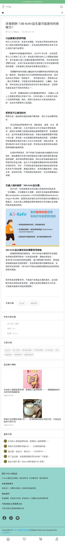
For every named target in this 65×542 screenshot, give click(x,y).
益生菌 (21, 303)
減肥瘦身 (33, 303)
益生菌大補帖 (13, 323)
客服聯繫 (5, 498)
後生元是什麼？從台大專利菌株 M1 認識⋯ (25, 461)
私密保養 (49, 350)
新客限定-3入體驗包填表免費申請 (35, 498)
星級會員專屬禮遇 (29, 488)
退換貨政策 (23, 478)
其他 (57, 350)
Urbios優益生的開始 (10, 478)
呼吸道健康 (38, 350)
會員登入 (5, 488)
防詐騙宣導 (33, 478)
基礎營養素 (28, 354)
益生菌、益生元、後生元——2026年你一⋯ (25, 451)
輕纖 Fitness (12, 333)
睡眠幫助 (18, 354)
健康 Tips (11, 328)
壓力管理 (16, 350)
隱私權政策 (43, 478)
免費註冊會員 (15, 488)
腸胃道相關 (27, 350)
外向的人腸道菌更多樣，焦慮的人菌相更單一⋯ (27, 441)
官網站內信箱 (15, 498)
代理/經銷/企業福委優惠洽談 (13, 508)
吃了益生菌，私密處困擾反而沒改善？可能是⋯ (27, 456)
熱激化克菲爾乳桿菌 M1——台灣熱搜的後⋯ (25, 446)
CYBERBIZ (6, 532)
